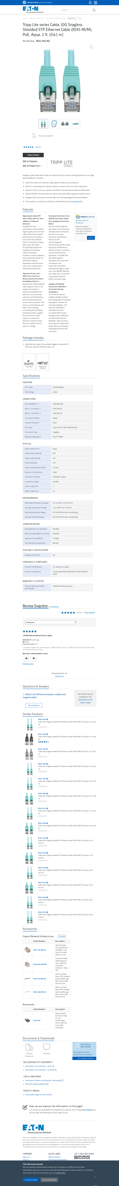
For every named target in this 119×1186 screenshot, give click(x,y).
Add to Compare (30, 161)
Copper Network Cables (55, 18)
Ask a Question (34, 705)
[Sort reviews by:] (50, 622)
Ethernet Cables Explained (35, 1084)
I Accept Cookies (31, 1180)
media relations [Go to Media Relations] (55, 1157)
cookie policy (60, 1173)
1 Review (38, 147)
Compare (62, 936)
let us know (87, 1110)
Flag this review (28, 664)
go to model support (86, 1058)
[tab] (46, 696)
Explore (90, 238)
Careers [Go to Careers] (26, 1160)
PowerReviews (54, 606)
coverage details (75, 201)
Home (25, 18)
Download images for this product (38, 1095)
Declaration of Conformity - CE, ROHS (39, 1070)
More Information (49, 1180)
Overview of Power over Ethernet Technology (43, 1080)
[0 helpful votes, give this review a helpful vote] (26, 658)
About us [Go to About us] (26, 1157)
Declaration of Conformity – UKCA (38, 1066)
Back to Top (59, 676)
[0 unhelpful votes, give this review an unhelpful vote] (34, 658)
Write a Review (89, 612)
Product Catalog (36, 18)
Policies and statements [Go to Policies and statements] (58, 1160)
